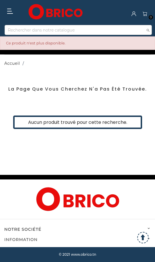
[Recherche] (78, 30)
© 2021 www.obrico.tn (77, 254)
